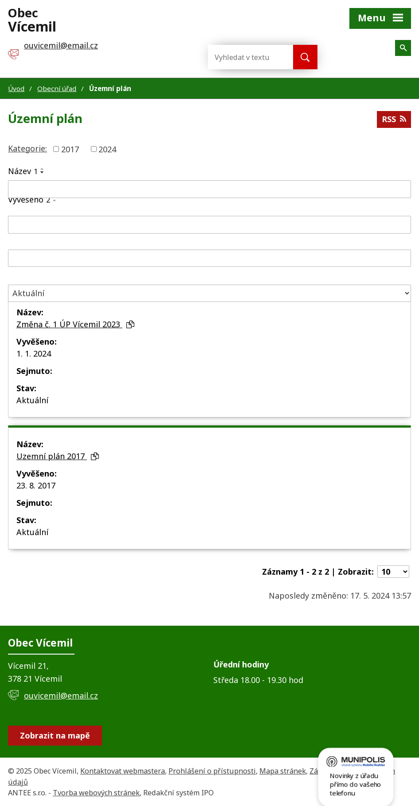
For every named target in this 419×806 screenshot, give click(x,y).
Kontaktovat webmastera (122, 771)
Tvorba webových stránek (96, 793)
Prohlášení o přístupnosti (212, 771)
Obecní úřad (56, 88)
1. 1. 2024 (33, 353)
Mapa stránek (282, 771)
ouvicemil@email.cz (61, 695)
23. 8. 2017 (35, 485)
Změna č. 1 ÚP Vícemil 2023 (75, 324)
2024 (107, 148)
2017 (70, 148)
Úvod (16, 88)
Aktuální (32, 400)
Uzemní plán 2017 (57, 456)
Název (23, 171)
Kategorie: (27, 148)
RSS (394, 119)
